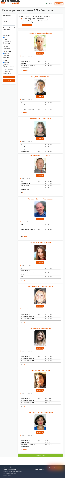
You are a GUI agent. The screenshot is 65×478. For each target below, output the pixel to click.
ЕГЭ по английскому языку (27, 107)
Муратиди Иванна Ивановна (40, 242)
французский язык (25, 149)
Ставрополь (25, 70)
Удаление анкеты (7, 475)
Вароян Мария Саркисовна (40, 370)
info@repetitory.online (55, 467)
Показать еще (40, 455)
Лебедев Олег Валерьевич (40, 77)
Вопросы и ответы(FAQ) (39, 469)
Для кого (5, 60)
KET (22, 276)
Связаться (40, 53)
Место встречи (6, 35)
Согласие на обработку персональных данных (12, 471)
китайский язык (25, 151)
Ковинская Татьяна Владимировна (40, 412)
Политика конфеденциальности (9, 469)
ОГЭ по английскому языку (27, 109)
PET (22, 59)
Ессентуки (24, 236)
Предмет (5, 21)
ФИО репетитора (7, 15)
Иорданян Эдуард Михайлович (40, 33)
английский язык (25, 61)
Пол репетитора (7, 51)
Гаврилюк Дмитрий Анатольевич (40, 199)
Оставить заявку (27, 25)
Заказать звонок (59, 3)
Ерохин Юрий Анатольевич (40, 155)
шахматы (23, 63)
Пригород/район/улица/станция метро (9, 28)
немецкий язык (25, 442)
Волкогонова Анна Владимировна (40, 286)
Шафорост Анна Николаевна (40, 119)
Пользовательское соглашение (9, 473)
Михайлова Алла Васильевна (40, 328)
